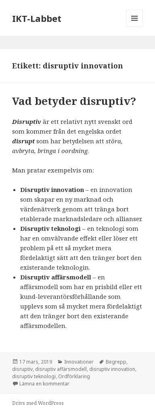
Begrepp (116, 361)
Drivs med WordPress (38, 403)
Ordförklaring (74, 376)
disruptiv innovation (112, 369)
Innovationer (79, 361)
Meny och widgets (134, 26)
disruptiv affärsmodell (61, 369)
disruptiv (22, 369)
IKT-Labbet (36, 18)
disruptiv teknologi (34, 376)
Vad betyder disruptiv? (74, 101)
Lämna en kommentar (44, 383)
